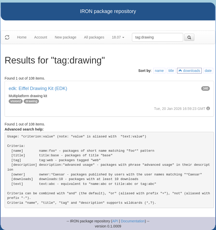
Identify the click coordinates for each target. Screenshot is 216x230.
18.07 (118, 37)
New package (65, 37)
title (171, 71)
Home (21, 37)
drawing (31, 101)
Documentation (133, 221)
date (208, 71)
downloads (189, 71)
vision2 (15, 101)
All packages (94, 37)
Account (40, 37)
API (115, 221)
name (159, 71)
